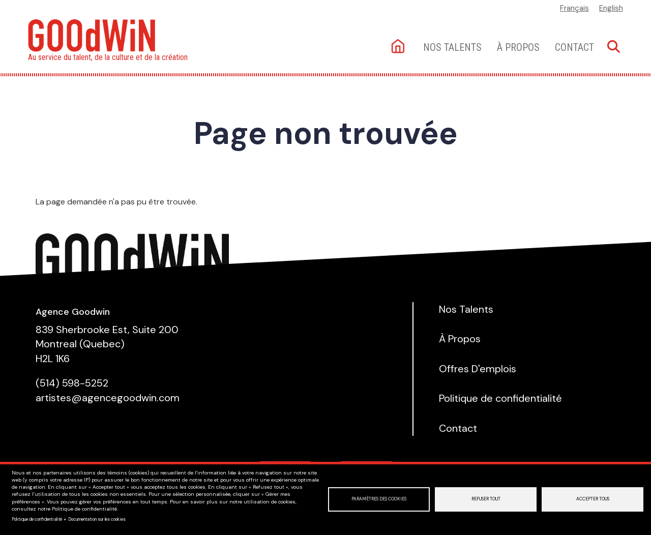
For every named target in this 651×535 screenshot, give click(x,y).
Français (574, 8)
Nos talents (452, 47)
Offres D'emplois (477, 368)
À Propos (518, 47)
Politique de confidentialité (37, 519)
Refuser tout (485, 499)
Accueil (399, 47)
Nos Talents (466, 309)
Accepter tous (592, 499)
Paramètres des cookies (378, 499)
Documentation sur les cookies (97, 519)
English (611, 8)
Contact (574, 47)
